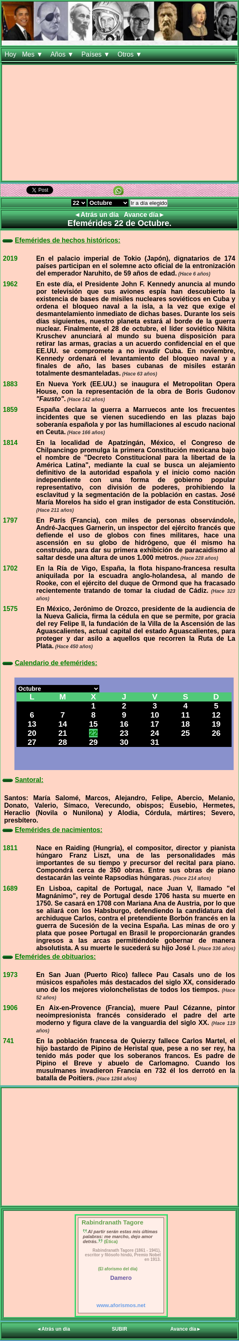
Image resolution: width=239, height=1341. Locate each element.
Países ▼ (97, 54)
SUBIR (119, 1329)
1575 (10, 608)
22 (93, 733)
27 (32, 742)
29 (93, 742)
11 (185, 715)
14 (62, 724)
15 (93, 724)
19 (216, 724)
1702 (10, 568)
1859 (10, 409)
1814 (10, 442)
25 (185, 733)
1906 (10, 1007)
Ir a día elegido (149, 203)
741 (8, 1040)
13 (32, 724)
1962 (10, 284)
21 (62, 733)
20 (32, 733)
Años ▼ (62, 54)
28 (62, 742)
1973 (10, 974)
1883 (10, 384)
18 (185, 724)
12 (216, 715)
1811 (10, 847)
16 (124, 724)
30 (124, 742)
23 (124, 733)
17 (154, 724)
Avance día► (144, 214)
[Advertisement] (119, 123)
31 (154, 742)
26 (216, 733)
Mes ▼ (33, 54)
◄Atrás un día (97, 214)
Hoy (10, 54)
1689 (10, 888)
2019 (10, 258)
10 (154, 715)
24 (154, 733)
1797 (10, 520)
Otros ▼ (130, 54)
